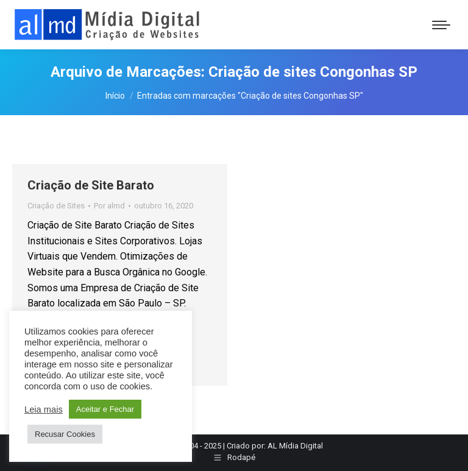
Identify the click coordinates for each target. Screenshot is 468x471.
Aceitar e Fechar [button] (105, 409)
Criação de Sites (56, 205)
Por (109, 205)
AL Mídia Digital (295, 445)
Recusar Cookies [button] (65, 434)
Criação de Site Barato (90, 185)
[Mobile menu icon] (441, 25)
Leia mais (43, 409)
